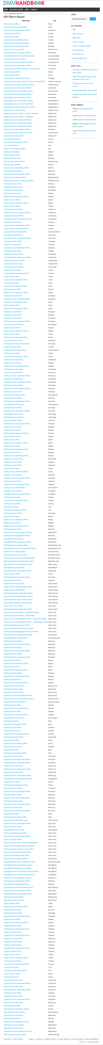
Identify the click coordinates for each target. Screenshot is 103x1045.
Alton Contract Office (11, 24)
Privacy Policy (51, 1039)
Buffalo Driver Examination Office (16, 197)
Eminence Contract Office (13, 318)
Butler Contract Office (12, 200)
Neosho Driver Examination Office (16, 708)
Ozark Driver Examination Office (15, 743)
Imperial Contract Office (13, 427)
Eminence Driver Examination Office (17, 321)
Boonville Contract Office (13, 171)
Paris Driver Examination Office (15, 753)
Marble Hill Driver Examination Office (18, 532)
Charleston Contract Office (13, 254)
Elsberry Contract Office (13, 315)
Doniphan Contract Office (13, 296)
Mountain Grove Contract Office (15, 555)
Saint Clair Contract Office (13, 606)
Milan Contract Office (12, 667)
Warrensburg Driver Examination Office (18, 887)
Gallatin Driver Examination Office (16, 366)
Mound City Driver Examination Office (18, 696)
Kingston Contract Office (13, 462)
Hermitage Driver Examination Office (17, 97)
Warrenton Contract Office (13, 1015)
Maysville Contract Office (13, 648)
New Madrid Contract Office (14, 568)
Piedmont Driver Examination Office (17, 763)
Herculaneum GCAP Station (14, 404)
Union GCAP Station (11, 977)
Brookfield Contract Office (13, 190)
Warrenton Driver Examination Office (17, 891)
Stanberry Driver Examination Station (17, 878)
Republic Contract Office (13, 795)
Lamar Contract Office (12, 468)
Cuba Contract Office (11, 283)
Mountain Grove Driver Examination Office (19, 558)
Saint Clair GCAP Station (12, 827)
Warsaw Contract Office (12, 1019)
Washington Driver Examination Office (18, 894)
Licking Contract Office (12, 504)
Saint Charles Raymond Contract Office (18, 603)
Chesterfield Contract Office (14, 261)
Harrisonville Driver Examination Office (18, 91)
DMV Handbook (51, 4)
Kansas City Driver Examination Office (17, 120)
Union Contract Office (12, 974)
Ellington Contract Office (13, 312)
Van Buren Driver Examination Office (17, 990)
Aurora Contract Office (12, 139)
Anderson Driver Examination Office (17, 30)
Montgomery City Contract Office (16, 545)
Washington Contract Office (14, 1025)
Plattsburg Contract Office (13, 772)
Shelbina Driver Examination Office (16, 929)
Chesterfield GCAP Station (13, 264)
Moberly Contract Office (13, 673)
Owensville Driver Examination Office (17, 571)
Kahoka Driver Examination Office (16, 449)
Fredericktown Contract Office (15, 350)
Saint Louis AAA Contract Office (15, 833)
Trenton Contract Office (12, 961)
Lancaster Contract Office (13, 475)
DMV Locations (78, 34)
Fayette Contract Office (12, 328)
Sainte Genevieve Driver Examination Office (19, 862)
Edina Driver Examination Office (15, 302)
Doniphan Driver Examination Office (17, 299)
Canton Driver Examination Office (16, 229)
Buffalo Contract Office (12, 193)
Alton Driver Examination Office (15, 27)
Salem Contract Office (12, 903)
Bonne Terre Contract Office (14, 49)
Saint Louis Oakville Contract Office (17, 625)
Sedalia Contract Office (12, 919)
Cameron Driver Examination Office (17, 225)
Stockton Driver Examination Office (16, 948)
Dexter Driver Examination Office (16, 293)
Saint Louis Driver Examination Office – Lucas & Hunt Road (25, 619)
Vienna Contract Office (12, 1006)
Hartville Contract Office (13, 398)
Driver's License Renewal (81, 46)
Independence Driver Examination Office (18, 101)
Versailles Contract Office (13, 996)
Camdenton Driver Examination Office (18, 219)
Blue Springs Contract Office (14, 161)
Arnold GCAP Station (11, 37)
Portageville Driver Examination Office (18, 779)
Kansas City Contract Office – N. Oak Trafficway (21, 113)
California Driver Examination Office (17, 213)
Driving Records (78, 50)
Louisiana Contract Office (13, 513)
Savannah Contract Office (13, 913)
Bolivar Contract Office (12, 165)
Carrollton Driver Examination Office (17, 238)
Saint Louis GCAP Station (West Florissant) (19, 846)
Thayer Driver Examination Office (16, 958)
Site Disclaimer (77, 1039)
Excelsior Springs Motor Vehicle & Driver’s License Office (24, 81)
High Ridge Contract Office (13, 417)
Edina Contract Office (12, 75)
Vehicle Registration (80, 58)
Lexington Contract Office (13, 491)
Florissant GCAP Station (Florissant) (17, 344)
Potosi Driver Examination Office (16, 785)
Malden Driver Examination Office (16, 526)
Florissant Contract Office (13, 341)
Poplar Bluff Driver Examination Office (18, 587)
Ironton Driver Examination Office (16, 433)
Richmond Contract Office (13, 801)
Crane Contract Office (12, 277)
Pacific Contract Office (12, 574)
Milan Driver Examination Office (15, 670)
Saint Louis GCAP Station (13, 839)
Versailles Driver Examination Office (17, 999)
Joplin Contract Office (12, 440)
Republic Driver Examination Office (17, 798)
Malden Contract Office (12, 523)
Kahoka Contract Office (12, 446)
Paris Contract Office (11, 750)
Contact (34, 9)
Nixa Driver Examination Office (15, 724)
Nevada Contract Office (12, 711)
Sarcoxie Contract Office (12, 910)
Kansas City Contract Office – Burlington (18, 117)
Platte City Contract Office (13, 766)
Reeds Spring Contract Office (14, 590)
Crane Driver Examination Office (15, 280)
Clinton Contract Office (12, 270)
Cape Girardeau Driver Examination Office (19, 56)
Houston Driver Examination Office (16, 424)
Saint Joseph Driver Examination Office (18, 609)
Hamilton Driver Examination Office (17, 388)
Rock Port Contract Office (13, 807)
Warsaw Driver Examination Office (16, 1022)
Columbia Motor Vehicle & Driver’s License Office (22, 69)
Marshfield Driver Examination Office (17, 542)
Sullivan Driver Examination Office (16, 884)
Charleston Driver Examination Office (17, 257)
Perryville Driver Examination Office (17, 759)
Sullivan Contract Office (12, 951)
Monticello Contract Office (13, 689)
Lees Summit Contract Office (14, 488)
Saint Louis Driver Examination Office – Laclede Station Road (26, 622)
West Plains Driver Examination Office (17, 1031)
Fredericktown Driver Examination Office (19, 85)
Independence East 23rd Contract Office (18, 104)
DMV (74, 30)
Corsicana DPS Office (88, 116)
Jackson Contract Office (12, 436)
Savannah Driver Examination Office (17, 916)
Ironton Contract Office (12, 430)
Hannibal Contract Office (13, 392)
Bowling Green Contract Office (15, 177)
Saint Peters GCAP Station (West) (15, 859)
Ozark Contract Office (12, 740)
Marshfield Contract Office (13, 539)
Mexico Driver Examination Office (16, 664)
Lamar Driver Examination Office (16, 472)
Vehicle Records (78, 54)
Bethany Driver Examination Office (16, 46)
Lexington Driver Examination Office (17, 494)
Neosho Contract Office (12, 705)
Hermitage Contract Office (13, 414)
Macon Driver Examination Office (16, 520)
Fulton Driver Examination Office (16, 356)
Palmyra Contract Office (12, 747)
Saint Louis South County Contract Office (19, 628)
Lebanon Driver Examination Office (16, 484)
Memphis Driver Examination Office (17, 657)
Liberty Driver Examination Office (16, 500)
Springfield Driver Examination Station (18, 865)
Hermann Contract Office (13, 408)
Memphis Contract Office (13, 654)
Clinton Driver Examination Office (16, 273)
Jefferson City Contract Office (14, 110)
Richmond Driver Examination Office (17, 804)
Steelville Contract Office (13, 942)
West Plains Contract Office (14, 900)
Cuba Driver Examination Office (15, 286)
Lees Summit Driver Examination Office (18, 133)
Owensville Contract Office (13, 737)
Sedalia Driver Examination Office (16, 923)
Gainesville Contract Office (13, 360)
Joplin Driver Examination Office (16, 443)
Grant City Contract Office (13, 372)
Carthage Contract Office (13, 241)
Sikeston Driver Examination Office (16, 935)
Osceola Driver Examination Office (16, 734)
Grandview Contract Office (13, 369)
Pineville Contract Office (13, 580)
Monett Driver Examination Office (16, 683)
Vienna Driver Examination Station (16, 1009)
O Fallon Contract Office (12, 727)
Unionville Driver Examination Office (17, 983)
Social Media (63, 1039)
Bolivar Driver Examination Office (16, 168)
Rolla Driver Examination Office (15, 817)
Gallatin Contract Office (12, 363)
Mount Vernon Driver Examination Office (19, 699)
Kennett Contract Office (12, 452)
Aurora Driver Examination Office (16, 142)
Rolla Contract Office (11, 814)
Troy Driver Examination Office (15, 971)
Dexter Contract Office (12, 72)
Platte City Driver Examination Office (17, 769)
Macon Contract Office (12, 516)
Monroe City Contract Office (14, 686)
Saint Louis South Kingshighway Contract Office (21, 632)
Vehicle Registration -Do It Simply (85, 90)
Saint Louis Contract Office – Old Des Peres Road (21, 612)
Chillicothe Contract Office (13, 267)
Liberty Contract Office (12, 497)
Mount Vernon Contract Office (15, 552)
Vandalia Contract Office (13, 993)
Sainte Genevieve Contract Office (15, 638)
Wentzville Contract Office (13, 1028)
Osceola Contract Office (12, 731)
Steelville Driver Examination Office (17, 881)
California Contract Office (13, 209)
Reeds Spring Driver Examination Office (18, 593)
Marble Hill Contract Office (14, 136)
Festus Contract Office (12, 334)
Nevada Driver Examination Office (16, 715)
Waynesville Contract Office (14, 897)
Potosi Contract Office (12, 782)
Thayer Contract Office (12, 955)
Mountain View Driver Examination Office (19, 561)
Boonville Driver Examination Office (17, 174)
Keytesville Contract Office (13, 459)
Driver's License (78, 42)
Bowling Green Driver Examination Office (19, 181)
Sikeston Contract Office (12, 932)
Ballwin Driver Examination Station (16, 43)
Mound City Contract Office (14, 692)
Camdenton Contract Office (14, 216)
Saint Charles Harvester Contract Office (18, 600)
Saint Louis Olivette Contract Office (16, 855)
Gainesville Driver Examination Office (17, 88)
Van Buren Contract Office (13, 987)
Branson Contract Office (12, 184)
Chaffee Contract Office (12, 251)
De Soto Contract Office (12, 289)
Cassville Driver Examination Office (17, 248)
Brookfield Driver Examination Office (17, 53)
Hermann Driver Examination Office (17, 411)
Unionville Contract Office (13, 980)
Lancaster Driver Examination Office (17, 478)
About (27, 9)
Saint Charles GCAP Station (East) (16, 820)
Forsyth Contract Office (12, 347)
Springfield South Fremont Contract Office (19, 875)
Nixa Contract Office (11, 721)
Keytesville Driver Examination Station (18, 126)
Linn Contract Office (11, 507)
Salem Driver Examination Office (16, 907)
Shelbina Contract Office (13, 926)
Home (6, 9)
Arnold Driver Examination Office (16, 40)
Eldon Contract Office (12, 305)
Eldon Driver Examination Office (15, 309)
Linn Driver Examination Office (15, 510)
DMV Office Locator (16, 9)
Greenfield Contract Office (13, 379)
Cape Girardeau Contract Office (15, 232)
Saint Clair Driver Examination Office (17, 823)
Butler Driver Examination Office (16, 203)
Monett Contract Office (12, 680)
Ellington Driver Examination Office (17, 78)
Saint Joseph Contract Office (14, 830)
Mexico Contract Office (12, 660)
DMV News (76, 38)
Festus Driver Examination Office (16, 337)
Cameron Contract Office (13, 222)
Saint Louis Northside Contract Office (17, 852)
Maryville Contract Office (13, 641)
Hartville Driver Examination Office (17, 401)
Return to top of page (13, 1039)
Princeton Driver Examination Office (17, 791)
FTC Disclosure (92, 1042)
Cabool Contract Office (12, 206)
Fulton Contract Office (12, 353)
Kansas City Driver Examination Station (18, 123)
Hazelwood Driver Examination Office (17, 94)
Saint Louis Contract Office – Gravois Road (19, 616)
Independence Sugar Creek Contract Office (19, 107)
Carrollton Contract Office (13, 235)
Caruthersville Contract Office (15, 59)
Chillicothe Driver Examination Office (17, 65)
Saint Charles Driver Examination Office (18, 596)
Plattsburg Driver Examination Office (17, 775)
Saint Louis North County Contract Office (19, 849)
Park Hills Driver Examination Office (17, 577)
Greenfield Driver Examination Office (17, 382)
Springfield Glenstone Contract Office (17, 868)
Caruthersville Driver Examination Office (19, 62)
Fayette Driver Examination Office (16, 331)
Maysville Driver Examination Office (17, 651)
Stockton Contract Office (13, 945)
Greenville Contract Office (13, 385)
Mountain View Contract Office (15, 702)
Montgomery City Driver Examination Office (20, 548)
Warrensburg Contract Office (14, 1012)
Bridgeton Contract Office (13, 187)
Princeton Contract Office (13, 788)
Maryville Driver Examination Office (17, 644)
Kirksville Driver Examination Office (17, 129)
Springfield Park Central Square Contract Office (21, 871)
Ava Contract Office (11, 145)
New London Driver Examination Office (18, 564)
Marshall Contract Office (13, 529)
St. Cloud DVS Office (88, 120)
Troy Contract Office (11, 967)
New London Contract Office (14, 718)
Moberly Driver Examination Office (16, 676)
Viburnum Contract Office (13, 1003)
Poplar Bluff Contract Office (14, 584)
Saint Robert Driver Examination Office (18, 635)
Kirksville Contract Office (13, 465)
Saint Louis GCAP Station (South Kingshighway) (21, 843)
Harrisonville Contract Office (14, 395)
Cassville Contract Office (13, 245)
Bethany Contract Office (12, 158)
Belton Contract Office (12, 155)
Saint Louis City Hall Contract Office (17, 836)
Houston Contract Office (13, 420)
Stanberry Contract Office (13, 939)
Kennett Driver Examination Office (16, 456)
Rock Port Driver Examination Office (17, 811)
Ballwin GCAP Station (11, 152)
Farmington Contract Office (14, 325)
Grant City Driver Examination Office (17, 376)
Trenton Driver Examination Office (16, 964)
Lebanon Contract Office (13, 481)
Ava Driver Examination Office (15, 149)
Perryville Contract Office (13, 756)
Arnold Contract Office (12, 33)
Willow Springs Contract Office (15, 1035)
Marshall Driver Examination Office (17, 536)
